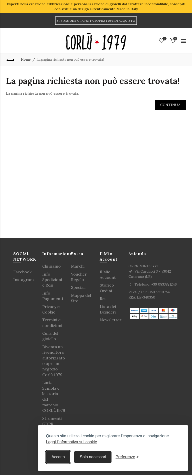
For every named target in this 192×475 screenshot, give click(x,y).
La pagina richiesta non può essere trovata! (70, 59)
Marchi (77, 266)
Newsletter (111, 319)
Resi (104, 298)
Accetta (58, 457)
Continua (170, 105)
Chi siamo (51, 266)
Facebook (22, 271)
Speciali (78, 287)
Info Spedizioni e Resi (52, 280)
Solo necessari (93, 457)
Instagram (23, 279)
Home (25, 59)
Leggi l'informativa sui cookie (71, 442)
